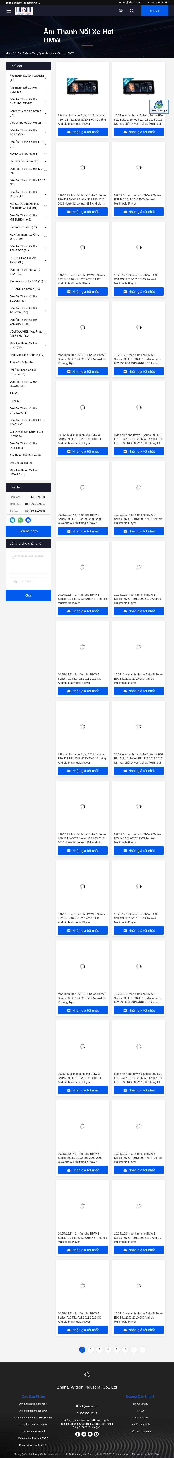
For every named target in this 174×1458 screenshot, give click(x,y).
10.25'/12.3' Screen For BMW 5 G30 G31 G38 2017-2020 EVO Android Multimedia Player (136, 279)
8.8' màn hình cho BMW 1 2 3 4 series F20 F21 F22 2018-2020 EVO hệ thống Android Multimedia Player (82, 119)
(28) (26, 122)
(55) (23, 101)
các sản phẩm (21, 53)
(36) (23, 260)
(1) (23, 410)
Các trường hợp (140, 1417)
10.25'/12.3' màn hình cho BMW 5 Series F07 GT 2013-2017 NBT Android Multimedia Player (138, 519)
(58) (24, 153)
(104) (23, 132)
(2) (14, 393)
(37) (27, 144)
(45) (23, 217)
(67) (24, 161)
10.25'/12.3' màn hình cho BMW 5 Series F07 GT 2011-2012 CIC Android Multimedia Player (137, 598)
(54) (24, 345)
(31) (23, 248)
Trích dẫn (155, 10)
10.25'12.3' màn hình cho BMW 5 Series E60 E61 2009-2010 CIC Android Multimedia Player (138, 678)
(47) (27, 78)
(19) (26, 281)
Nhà (8, 53)
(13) (25, 271)
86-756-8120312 (157, 2)
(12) (27, 182)
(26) (22, 362)
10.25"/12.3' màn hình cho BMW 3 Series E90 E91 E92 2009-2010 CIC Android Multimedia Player (80, 439)
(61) (23, 227)
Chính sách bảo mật (141, 1431)
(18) (23, 321)
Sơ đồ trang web (141, 1424)
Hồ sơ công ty (140, 1404)
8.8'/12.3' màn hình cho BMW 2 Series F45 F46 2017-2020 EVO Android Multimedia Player (137, 199)
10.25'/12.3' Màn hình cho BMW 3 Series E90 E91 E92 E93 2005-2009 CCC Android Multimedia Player (80, 519)
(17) (23, 194)
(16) (25, 289)
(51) (26, 333)
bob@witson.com (130, 2)
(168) (23, 310)
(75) (26, 170)
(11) (23, 372)
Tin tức (140, 1410)
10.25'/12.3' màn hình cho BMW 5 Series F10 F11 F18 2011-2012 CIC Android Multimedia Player (80, 678)
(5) (23, 445)
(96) (23, 89)
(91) (24, 205)
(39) (25, 113)
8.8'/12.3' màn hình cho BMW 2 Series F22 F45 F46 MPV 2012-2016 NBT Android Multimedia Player (81, 279)
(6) (25, 455)
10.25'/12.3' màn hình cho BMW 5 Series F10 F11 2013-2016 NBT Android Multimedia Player (82, 598)
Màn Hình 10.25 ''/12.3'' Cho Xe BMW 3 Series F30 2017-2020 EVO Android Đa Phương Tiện (82, 359)
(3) (26, 433)
